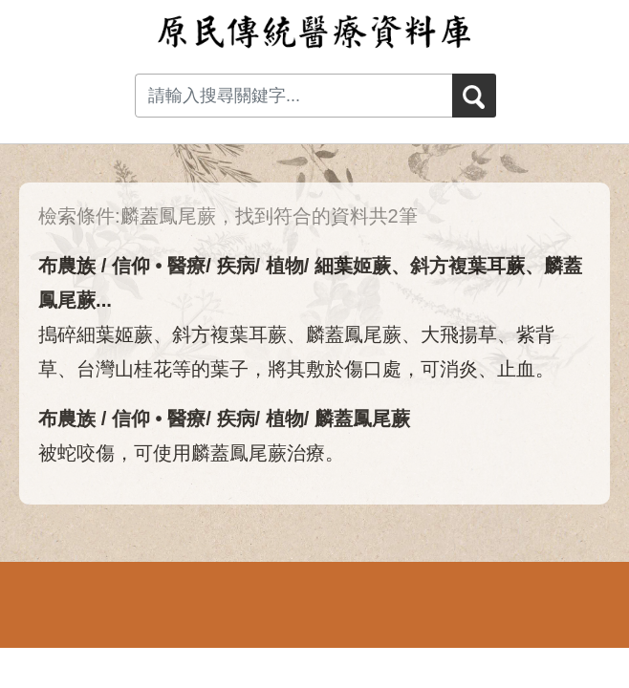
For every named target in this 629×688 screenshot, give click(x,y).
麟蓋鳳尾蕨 (362, 418)
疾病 (236, 265)
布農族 (67, 265)
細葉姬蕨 (352, 265)
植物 (285, 265)
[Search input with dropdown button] (293, 96)
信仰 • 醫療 (159, 265)
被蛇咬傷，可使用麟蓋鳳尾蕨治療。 (191, 452)
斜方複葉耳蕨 (467, 265)
